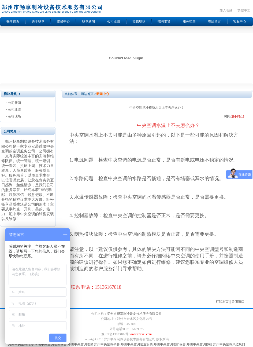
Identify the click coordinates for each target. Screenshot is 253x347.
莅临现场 (138, 21)
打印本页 (222, 302)
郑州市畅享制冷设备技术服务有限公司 (134, 314)
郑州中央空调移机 (199, 344)
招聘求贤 (164, 21)
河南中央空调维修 (21, 344)
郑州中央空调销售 (107, 344)
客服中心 (239, 21)
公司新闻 (14, 103)
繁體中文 (243, 10)
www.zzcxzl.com (141, 334)
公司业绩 (113, 21)
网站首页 (87, 94)
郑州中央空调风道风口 (229, 344)
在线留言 (214, 21)
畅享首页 (12, 21)
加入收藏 (225, 10)
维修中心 (63, 21)
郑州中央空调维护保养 (170, 344)
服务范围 (189, 21)
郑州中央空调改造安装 (137, 344)
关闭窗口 (238, 302)
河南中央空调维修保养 (51, 344)
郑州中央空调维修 (80, 344)
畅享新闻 (88, 21)
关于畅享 (38, 21)
